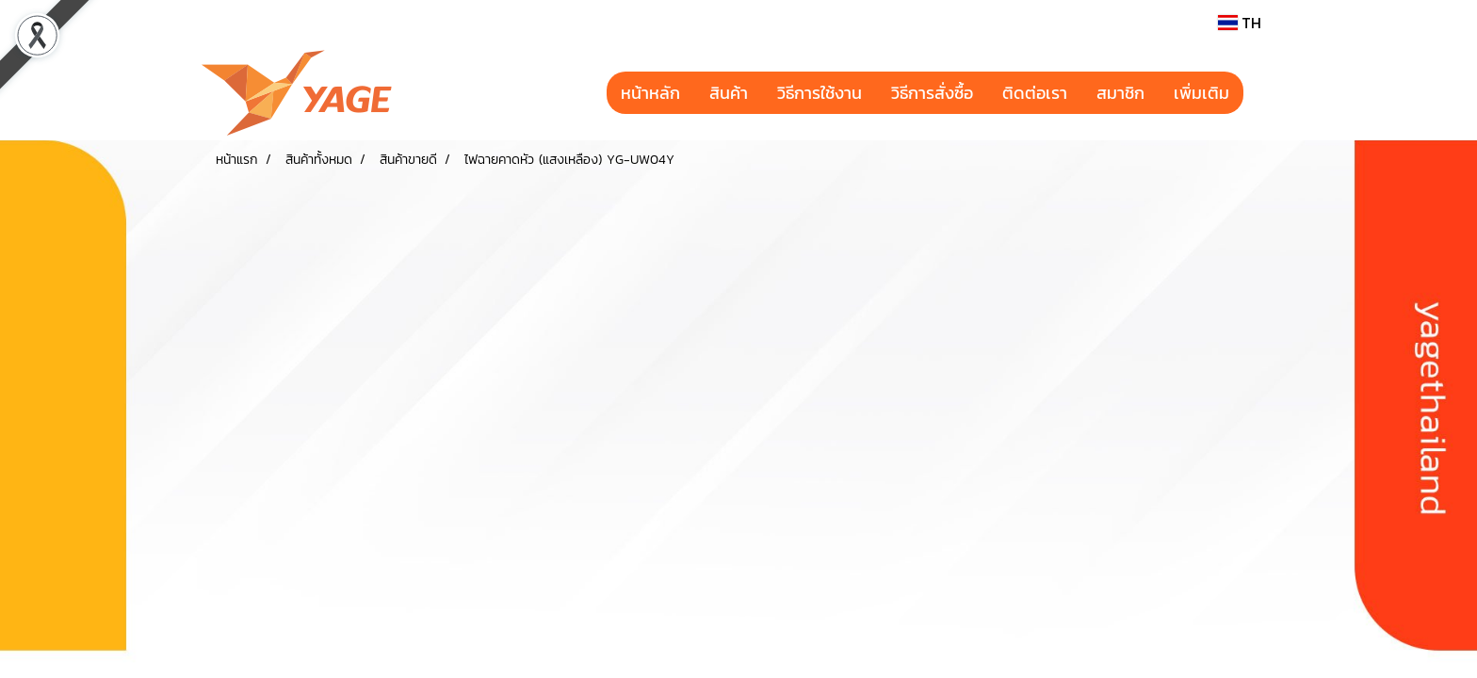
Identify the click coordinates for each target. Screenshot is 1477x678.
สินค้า (728, 92)
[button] (1260, 93)
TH (1239, 22)
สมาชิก (1120, 92)
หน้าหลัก (650, 92)
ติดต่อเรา (1034, 92)
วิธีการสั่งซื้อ (932, 92)
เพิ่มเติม (1201, 92)
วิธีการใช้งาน (819, 92)
